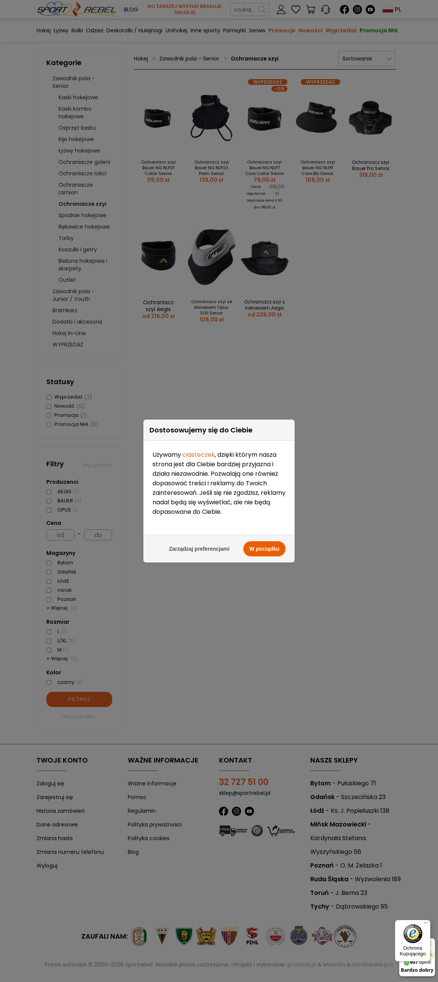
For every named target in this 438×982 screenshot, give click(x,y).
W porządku (264, 522)
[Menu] (425, 924)
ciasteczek (198, 428)
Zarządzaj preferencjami (199, 522)
